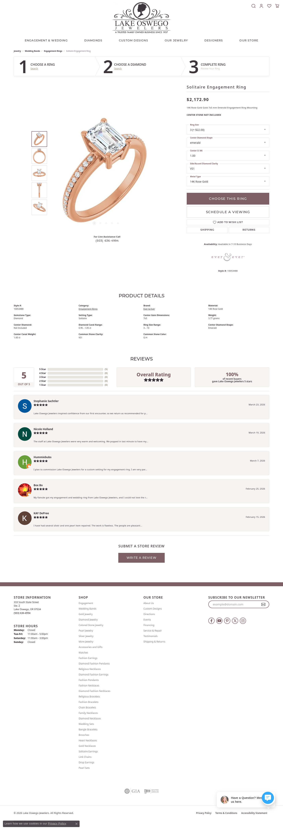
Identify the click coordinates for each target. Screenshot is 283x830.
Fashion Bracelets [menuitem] (88, 702)
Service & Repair (152, 630)
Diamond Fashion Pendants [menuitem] (94, 663)
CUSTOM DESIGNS (133, 40)
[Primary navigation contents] (141, 39)
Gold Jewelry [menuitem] (86, 614)
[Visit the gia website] (132, 791)
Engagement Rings (53, 51)
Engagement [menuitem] (86, 603)
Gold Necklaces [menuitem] (87, 746)
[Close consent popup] (76, 824)
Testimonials (150, 636)
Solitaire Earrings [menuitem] (88, 751)
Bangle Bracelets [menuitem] (88, 729)
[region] (106, 173)
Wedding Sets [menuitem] (86, 724)
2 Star (42, 381)
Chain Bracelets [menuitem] (87, 707)
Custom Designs (152, 608)
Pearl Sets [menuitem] (84, 768)
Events (147, 619)
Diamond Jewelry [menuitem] (88, 619)
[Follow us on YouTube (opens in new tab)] (219, 621)
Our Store (248, 40)
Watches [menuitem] (83, 652)
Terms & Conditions (226, 813)
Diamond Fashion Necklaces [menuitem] (94, 691)
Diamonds (93, 40)
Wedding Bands (32, 51)
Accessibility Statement (254, 813)
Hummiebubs (42, 457)
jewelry (17, 51)
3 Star (42, 377)
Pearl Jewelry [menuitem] (86, 630)
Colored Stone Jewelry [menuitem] (91, 625)
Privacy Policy (203, 813)
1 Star (42, 385)
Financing (148, 625)
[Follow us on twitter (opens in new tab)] (235, 621)
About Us (148, 603)
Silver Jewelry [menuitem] (86, 636)
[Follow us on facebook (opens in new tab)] (211, 621)
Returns (249, 230)
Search (34, 68)
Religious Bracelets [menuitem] (89, 696)
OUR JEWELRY (176, 40)
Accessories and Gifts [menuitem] (90, 647)
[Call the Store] (22, 613)
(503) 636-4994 (107, 240)
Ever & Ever (149, 308)
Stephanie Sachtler (46, 401)
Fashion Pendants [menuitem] (89, 680)
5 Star (42, 369)
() (106, 369)
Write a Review (141, 558)
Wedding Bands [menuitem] (87, 608)
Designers (213, 40)
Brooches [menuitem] (84, 735)
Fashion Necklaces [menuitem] (89, 685)
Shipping (207, 230)
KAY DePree (41, 513)
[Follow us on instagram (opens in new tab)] (243, 621)
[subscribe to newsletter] (263, 604)
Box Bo (38, 485)
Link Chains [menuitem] (85, 757)
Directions (149, 614)
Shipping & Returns (154, 641)
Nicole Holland (43, 429)
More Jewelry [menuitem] (86, 641)
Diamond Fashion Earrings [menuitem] (93, 674)
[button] (253, 6)
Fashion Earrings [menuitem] (88, 658)
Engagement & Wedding (46, 40)
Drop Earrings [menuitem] (86, 762)
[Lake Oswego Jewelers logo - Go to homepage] (141, 17)
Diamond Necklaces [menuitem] (90, 718)
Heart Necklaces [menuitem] (88, 740)
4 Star (42, 373)
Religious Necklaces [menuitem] (90, 669)
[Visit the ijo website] (151, 791)
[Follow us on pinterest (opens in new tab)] (227, 621)
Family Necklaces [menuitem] (88, 713)
